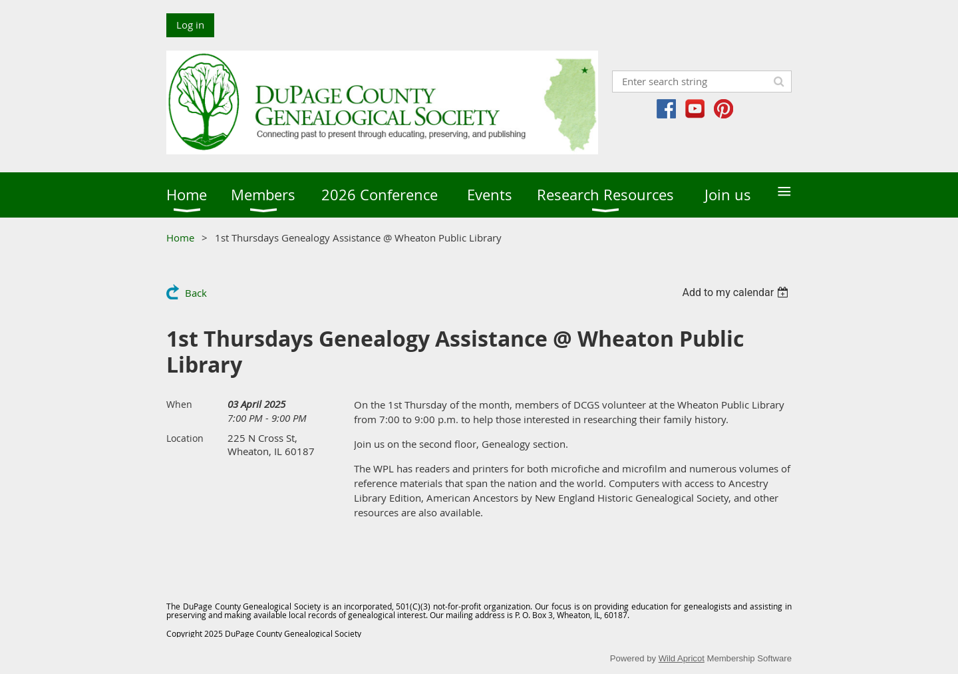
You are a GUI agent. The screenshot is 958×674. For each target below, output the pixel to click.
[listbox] (737, 292)
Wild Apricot (682, 658)
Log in (190, 24)
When (179, 404)
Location (185, 438)
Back (196, 292)
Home (180, 237)
